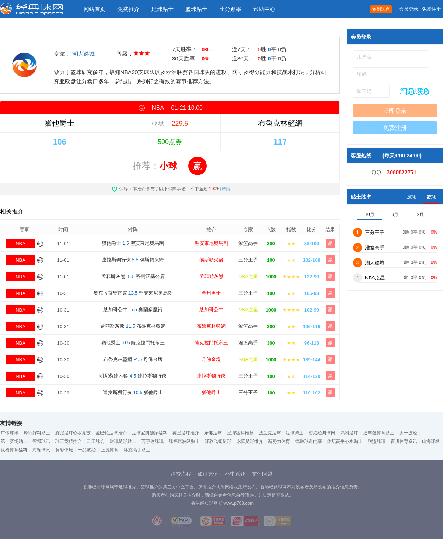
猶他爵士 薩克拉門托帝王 (133, 342)
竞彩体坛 (64, 449)
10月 (369, 214)
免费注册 (431, 9)
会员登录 (408, 9)
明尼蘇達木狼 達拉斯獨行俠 (132, 376)
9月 (395, 214)
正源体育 (110, 449)
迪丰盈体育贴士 (378, 432)
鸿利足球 (349, 432)
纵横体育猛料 (14, 449)
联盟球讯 (376, 441)
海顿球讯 (41, 449)
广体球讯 (9, 432)
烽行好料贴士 (37, 432)
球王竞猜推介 (68, 441)
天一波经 (408, 432)
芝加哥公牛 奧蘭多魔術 (132, 309)
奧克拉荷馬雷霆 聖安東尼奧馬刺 (133, 293)
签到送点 (381, 9)
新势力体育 (279, 441)
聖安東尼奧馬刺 (211, 243)
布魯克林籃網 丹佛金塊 (132, 359)
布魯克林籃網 (211, 326)
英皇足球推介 (185, 432)
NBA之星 (248, 276)
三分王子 (248, 259)
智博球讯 (41, 441)
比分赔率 (230, 9)
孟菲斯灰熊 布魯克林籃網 (132, 326)
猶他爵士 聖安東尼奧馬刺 (133, 243)
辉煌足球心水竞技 (73, 432)
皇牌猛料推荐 (240, 432)
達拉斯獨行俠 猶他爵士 (133, 392)
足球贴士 (162, 9)
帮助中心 (264, 9)
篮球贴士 (196, 9)
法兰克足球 (270, 432)
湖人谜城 (83, 54)
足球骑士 (294, 432)
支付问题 (262, 474)
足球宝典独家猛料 (149, 432)
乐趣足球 (213, 432)
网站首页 (94, 9)
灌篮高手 (248, 243)
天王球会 (95, 441)
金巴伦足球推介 (111, 432)
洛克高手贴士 (137, 449)
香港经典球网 (322, 432)
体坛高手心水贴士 (345, 441)
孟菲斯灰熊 (211, 276)
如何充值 (208, 474)
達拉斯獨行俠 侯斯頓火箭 (133, 259)
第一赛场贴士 (14, 441)
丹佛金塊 (211, 359)
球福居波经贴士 (184, 441)
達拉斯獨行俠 (211, 376)
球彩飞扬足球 (218, 441)
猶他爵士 (211, 392)
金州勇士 (211, 293)
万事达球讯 (152, 441)
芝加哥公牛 (211, 309)
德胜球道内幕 (308, 441)
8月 (420, 214)
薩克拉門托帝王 (211, 342)
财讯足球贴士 (123, 441)
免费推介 (128, 9)
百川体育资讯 (404, 441)
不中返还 (235, 474)
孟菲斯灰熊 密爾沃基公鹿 (133, 276)
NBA (20, 243)
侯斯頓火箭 (211, 259)
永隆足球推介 (250, 441)
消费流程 (181, 474)
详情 (226, 188)
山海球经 (431, 441)
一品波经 (87, 449)
